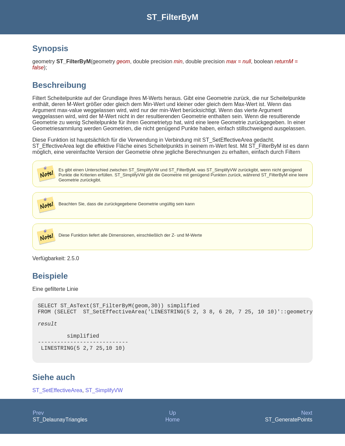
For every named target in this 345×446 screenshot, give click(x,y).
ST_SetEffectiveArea (57, 402)
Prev (38, 425)
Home (172, 432)
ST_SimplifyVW (104, 402)
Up (172, 425)
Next (306, 425)
